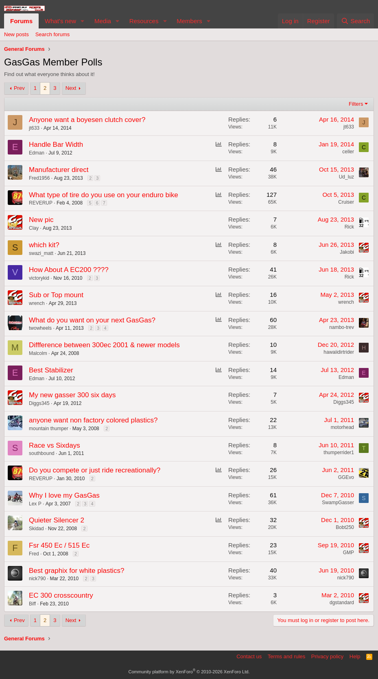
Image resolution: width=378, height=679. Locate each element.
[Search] (355, 20)
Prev (19, 88)
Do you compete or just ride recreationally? (94, 470)
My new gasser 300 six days (72, 395)
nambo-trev (341, 327)
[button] (82, 20)
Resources (144, 20)
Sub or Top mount (56, 295)
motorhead (342, 427)
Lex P (35, 504)
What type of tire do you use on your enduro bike (103, 195)
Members (189, 20)
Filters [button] (356, 104)
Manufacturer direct (58, 170)
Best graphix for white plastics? (76, 571)
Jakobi (347, 252)
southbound (42, 453)
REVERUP (40, 203)
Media (102, 20)
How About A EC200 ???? (69, 270)
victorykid (39, 278)
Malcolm (38, 353)
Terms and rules (286, 656)
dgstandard (342, 602)
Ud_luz (346, 177)
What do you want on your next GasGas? (92, 320)
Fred (34, 554)
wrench (37, 303)
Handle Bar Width (56, 144)
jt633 (34, 128)
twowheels (40, 328)
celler (348, 152)
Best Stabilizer (51, 370)
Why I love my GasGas (64, 495)
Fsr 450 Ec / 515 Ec (59, 545)
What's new (60, 20)
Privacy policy (327, 656)
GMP (348, 552)
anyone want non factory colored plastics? (93, 420)
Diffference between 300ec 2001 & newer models (104, 345)
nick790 (37, 578)
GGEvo (346, 477)
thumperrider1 (338, 452)
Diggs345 (39, 403)
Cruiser (346, 202)
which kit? (44, 245)
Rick (349, 227)
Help (355, 656)
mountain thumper (48, 428)
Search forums (52, 34)
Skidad (36, 528)
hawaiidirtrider (338, 352)
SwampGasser (338, 502)
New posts (16, 34)
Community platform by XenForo (189, 671)
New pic (41, 220)
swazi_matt (41, 253)
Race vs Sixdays (54, 445)
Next (71, 88)
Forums (21, 20)
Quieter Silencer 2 (56, 520)
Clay (34, 228)
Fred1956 (39, 178)
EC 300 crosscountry (61, 595)
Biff (32, 604)
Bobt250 (345, 527)
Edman (36, 153)
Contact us (249, 656)
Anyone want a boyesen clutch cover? (87, 120)
